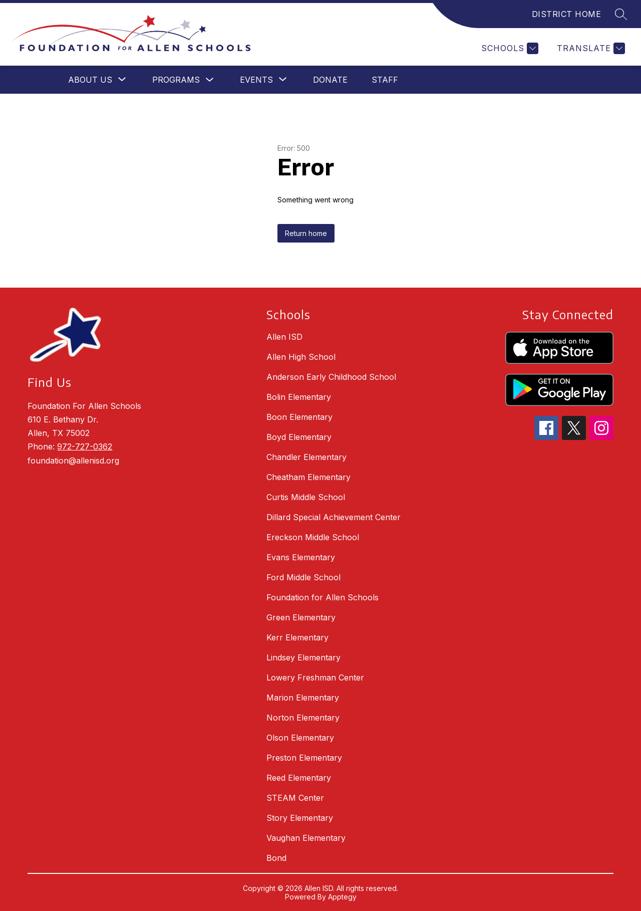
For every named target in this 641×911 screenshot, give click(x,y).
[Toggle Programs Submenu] (210, 80)
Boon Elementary (299, 417)
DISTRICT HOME (566, 14)
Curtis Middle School (305, 497)
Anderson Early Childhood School (331, 377)
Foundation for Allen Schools (322, 597)
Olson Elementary (300, 738)
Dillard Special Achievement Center (333, 517)
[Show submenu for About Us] (90, 80)
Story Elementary (299, 818)
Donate (330, 80)
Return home (306, 233)
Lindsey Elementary (303, 657)
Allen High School (301, 357)
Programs (176, 80)
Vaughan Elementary (306, 838)
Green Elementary (301, 617)
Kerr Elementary (297, 637)
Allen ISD (284, 337)
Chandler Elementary (306, 457)
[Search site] (621, 14)
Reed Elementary (298, 778)
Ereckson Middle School (312, 537)
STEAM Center (295, 798)
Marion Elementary (302, 698)
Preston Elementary (304, 758)
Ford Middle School (303, 577)
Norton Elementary (303, 718)
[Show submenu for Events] (256, 80)
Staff (385, 80)
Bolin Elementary (298, 397)
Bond (276, 858)
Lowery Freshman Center (315, 677)
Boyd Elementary (299, 437)
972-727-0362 (84, 446)
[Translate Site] (589, 48)
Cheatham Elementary (308, 477)
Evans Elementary (300, 557)
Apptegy (342, 896)
